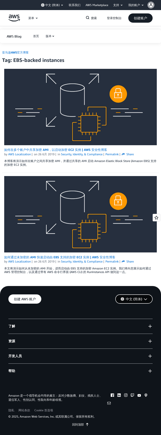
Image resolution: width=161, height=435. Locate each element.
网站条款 (24, 410)
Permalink (112, 154)
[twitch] (132, 395)
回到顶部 (80, 424)
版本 (49, 36)
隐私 (11, 410)
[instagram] (125, 395)
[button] (154, 5)
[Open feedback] (156, 217)
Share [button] (128, 154)
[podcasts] (146, 395)
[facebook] (112, 395)
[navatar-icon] (151, 5)
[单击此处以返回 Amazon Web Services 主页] (14, 20)
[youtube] (139, 395)
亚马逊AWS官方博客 (15, 52)
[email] (109, 403)
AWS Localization (19, 154)
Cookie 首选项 (43, 410)
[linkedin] (119, 395)
